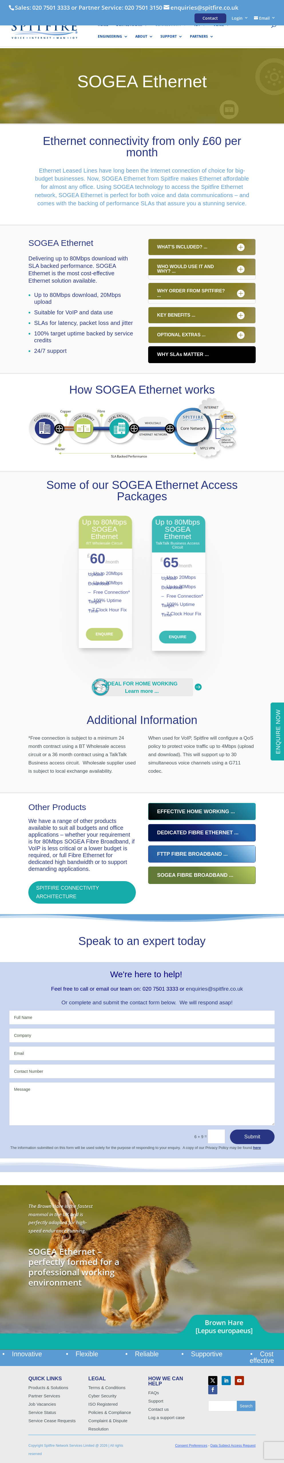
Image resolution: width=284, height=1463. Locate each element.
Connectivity (168, 25)
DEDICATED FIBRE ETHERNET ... (198, 832)
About (141, 37)
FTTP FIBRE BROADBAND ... (192, 854)
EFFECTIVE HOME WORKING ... (196, 811)
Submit (252, 1137)
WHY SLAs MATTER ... (183, 354)
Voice (218, 25)
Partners (199, 37)
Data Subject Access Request (233, 1446)
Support (168, 37)
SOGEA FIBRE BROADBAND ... (195, 875)
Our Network (129, 25)
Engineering (110, 37)
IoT (197, 25)
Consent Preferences (191, 1446)
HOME (103, 25)
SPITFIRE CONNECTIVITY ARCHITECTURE (67, 892)
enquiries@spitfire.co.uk (214, 989)
